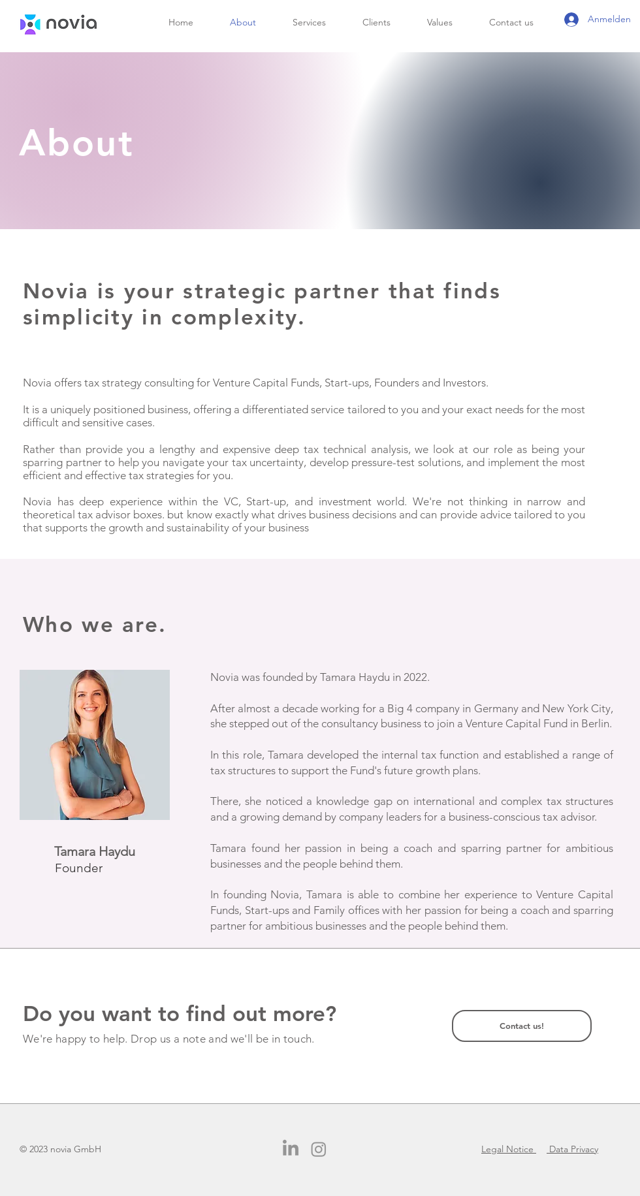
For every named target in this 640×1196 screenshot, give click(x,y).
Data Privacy (572, 1149)
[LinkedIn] (290, 1149)
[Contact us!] (522, 1026)
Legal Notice (508, 1149)
